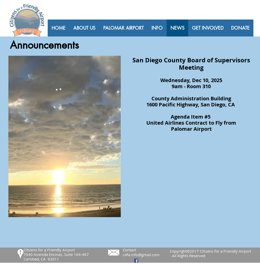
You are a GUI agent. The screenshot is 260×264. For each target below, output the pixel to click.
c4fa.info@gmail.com (141, 254)
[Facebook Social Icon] (136, 261)
